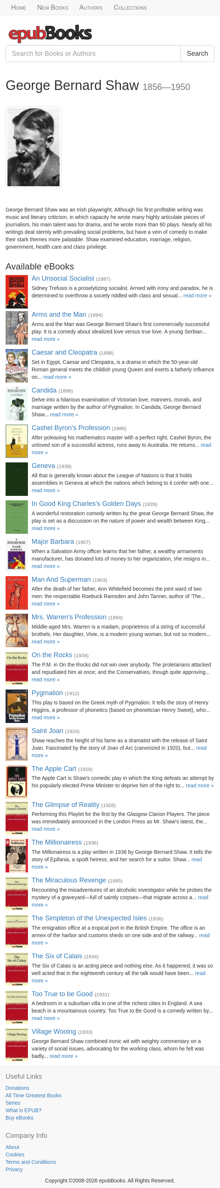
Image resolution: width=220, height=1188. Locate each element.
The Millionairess (57, 842)
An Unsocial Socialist (63, 278)
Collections (130, 7)
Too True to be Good (62, 994)
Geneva (43, 465)
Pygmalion (47, 693)
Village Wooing (54, 1031)
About (12, 1147)
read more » (197, 295)
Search (197, 53)
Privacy (14, 1169)
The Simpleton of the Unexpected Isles (89, 918)
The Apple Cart (54, 768)
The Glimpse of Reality (65, 804)
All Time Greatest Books (33, 1095)
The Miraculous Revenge (69, 880)
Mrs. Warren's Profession (69, 617)
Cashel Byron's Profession (71, 428)
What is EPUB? (23, 1110)
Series (13, 1103)
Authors (90, 7)
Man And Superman (61, 579)
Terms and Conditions (31, 1162)
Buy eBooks (20, 1118)
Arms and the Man (59, 314)
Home (18, 7)
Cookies (15, 1155)
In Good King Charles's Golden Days (86, 503)
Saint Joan (47, 731)
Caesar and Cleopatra (64, 352)
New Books (52, 7)
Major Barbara (53, 541)
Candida (44, 390)
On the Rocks (52, 655)
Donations (17, 1088)
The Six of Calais (57, 956)
